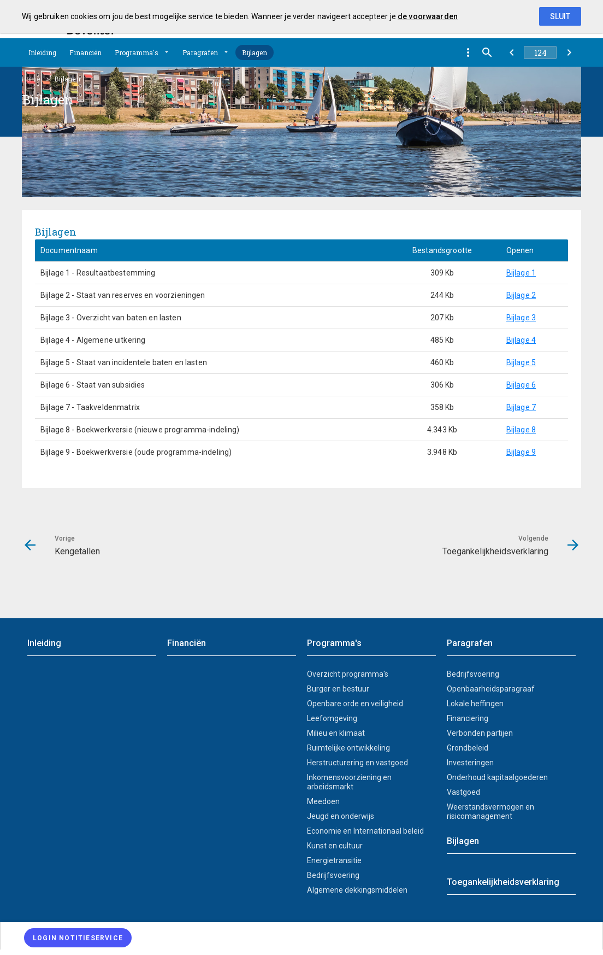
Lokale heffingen (475, 703)
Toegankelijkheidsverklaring (503, 882)
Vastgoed (463, 792)
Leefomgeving (332, 718)
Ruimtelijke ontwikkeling (348, 747)
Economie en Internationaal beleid (365, 831)
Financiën (85, 52)
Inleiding (42, 52)
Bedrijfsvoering (333, 875)
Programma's (136, 52)
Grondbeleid (467, 747)
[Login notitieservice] (77, 938)
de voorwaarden (428, 16)
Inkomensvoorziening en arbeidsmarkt (349, 782)
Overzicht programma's (347, 674)
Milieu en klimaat (336, 733)
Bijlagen (254, 52)
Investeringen (470, 762)
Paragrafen (200, 52)
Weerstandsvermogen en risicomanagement (490, 811)
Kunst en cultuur (335, 845)
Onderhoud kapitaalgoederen (497, 777)
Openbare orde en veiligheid (355, 703)
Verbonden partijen (480, 733)
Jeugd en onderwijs (340, 816)
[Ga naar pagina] (540, 52)
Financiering (467, 718)
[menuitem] (301, 936)
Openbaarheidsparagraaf (491, 688)
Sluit (560, 16)
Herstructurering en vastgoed (357, 762)
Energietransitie (334, 860)
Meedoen (323, 801)
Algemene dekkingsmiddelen (357, 890)
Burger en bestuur (338, 688)
